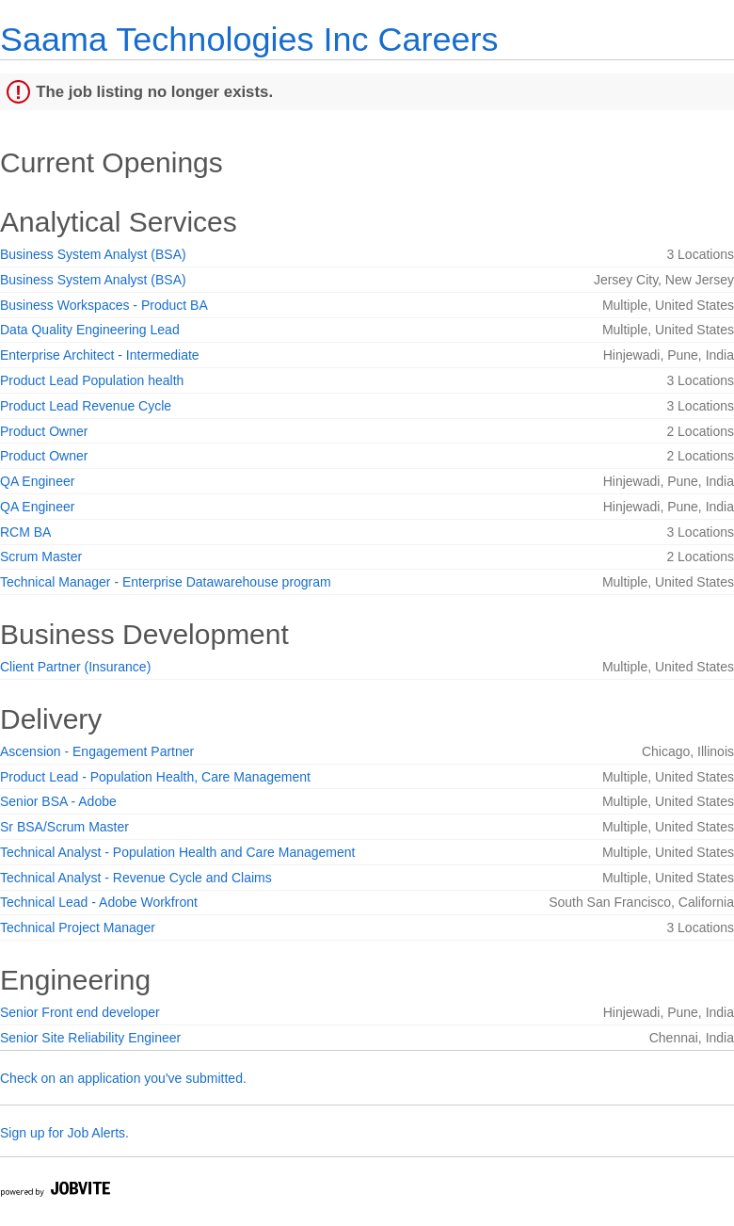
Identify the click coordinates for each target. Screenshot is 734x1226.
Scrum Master (41, 556)
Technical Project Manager (77, 927)
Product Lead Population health (92, 380)
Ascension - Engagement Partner (97, 751)
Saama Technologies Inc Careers (249, 39)
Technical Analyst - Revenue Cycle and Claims (136, 877)
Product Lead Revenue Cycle (85, 405)
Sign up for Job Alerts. (64, 1132)
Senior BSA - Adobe (58, 801)
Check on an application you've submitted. (123, 1078)
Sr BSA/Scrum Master (64, 826)
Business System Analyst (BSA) (93, 254)
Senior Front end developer (80, 1012)
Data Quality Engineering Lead (90, 329)
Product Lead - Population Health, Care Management (155, 776)
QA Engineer (37, 481)
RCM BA (25, 532)
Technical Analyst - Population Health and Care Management (177, 852)
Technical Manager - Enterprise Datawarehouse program (165, 581)
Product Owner (44, 431)
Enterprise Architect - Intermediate (99, 355)
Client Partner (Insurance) (75, 666)
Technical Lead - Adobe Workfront (99, 902)
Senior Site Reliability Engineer (90, 1037)
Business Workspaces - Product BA (104, 305)
